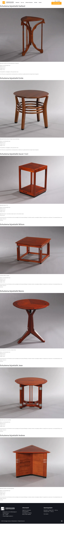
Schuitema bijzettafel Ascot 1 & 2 (14, 154)
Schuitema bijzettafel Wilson (12, 224)
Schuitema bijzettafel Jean (11, 365)
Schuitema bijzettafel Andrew (12, 435)
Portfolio (35, 2)
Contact (40, 2)
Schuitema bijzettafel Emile (11, 78)
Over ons (22, 2)
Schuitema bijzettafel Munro (12, 291)
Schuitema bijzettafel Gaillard (12, 6)
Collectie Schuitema (29, 2)
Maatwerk (17, 2)
